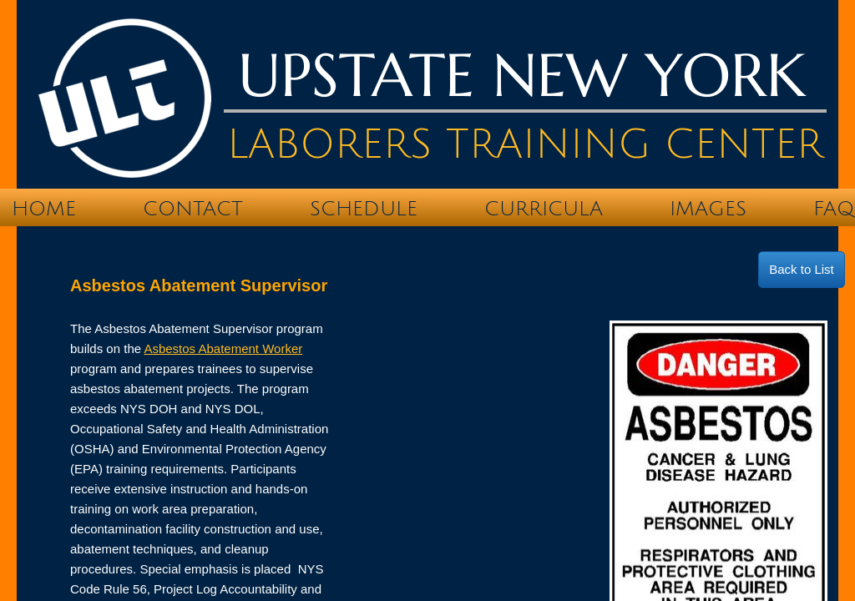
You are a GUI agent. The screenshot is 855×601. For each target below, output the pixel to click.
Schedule (363, 209)
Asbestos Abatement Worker (223, 348)
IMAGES (708, 209)
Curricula (543, 209)
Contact (193, 209)
